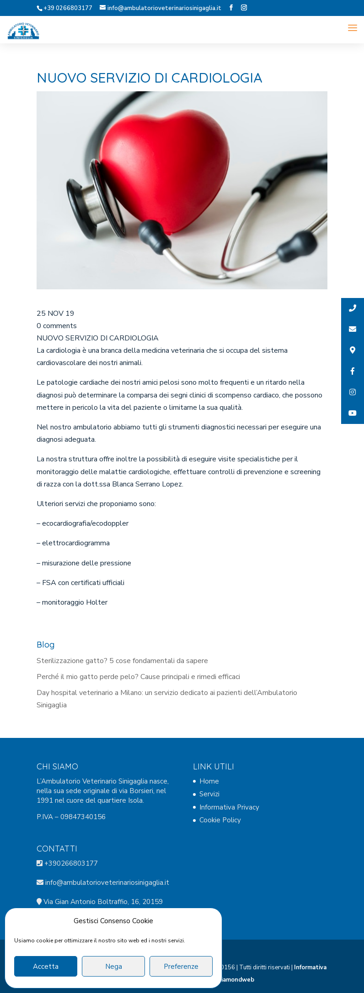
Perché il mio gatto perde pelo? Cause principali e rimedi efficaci (138, 677)
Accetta (46, 966)
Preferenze (181, 966)
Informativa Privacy (229, 807)
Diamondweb (235, 980)
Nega (113, 966)
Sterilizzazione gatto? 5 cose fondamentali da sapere (122, 661)
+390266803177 (71, 863)
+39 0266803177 (67, 8)
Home (209, 781)
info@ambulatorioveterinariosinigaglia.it (106, 882)
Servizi (209, 794)
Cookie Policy (220, 820)
